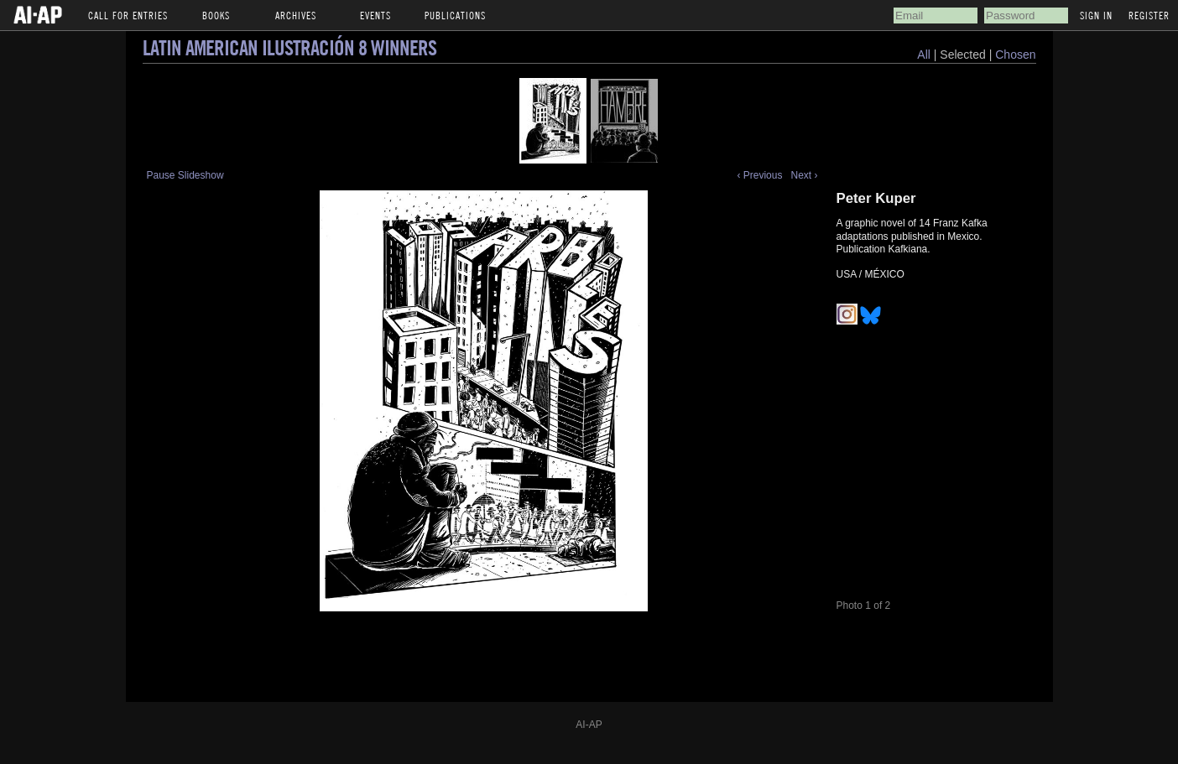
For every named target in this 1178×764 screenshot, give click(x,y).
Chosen (1015, 54)
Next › (803, 175)
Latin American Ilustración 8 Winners (289, 47)
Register (1149, 15)
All (923, 54)
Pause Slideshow (185, 175)
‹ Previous (759, 175)
